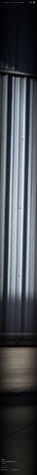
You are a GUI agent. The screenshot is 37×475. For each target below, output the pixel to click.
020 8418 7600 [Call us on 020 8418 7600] (21, 2)
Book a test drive (7, 2)
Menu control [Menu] (2, 2)
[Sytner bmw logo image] (32, 2)
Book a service (14, 2)
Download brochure (16, 469)
